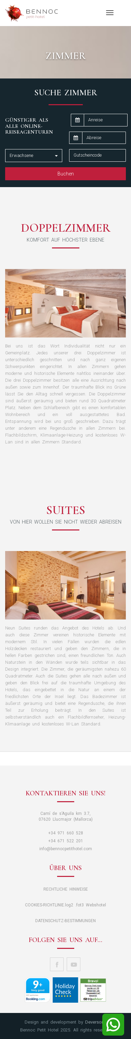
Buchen (65, 173)
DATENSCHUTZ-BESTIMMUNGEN (65, 920)
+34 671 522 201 (65, 841)
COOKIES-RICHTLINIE (44, 905)
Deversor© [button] (96, 1022)
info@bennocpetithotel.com (65, 848)
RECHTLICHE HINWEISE (65, 889)
